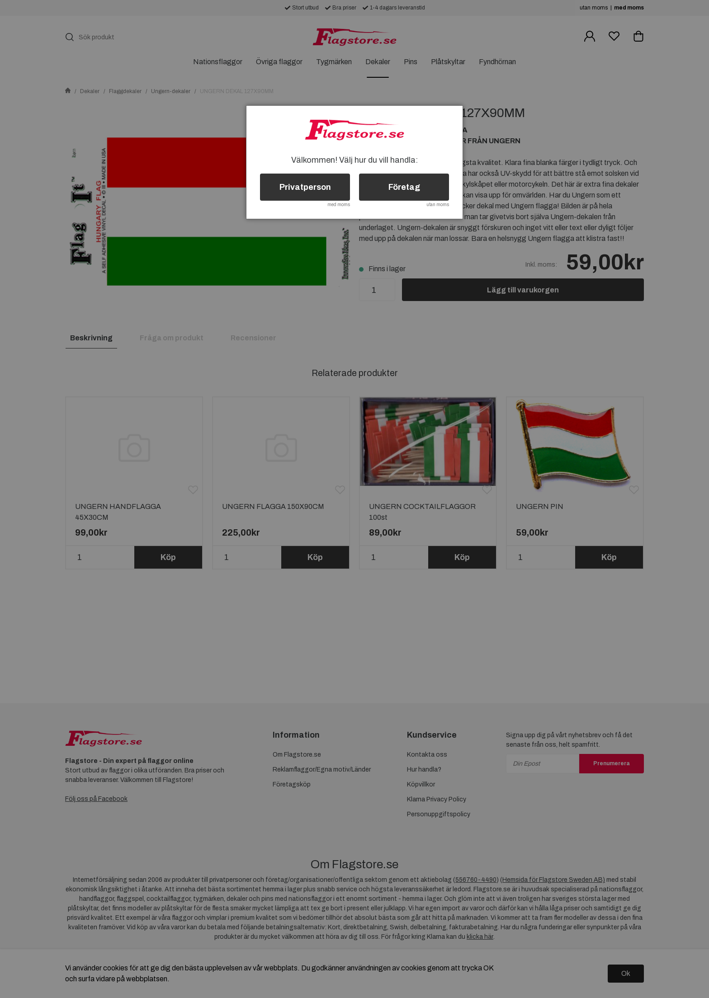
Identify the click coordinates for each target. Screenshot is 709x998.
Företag (404, 187)
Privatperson (305, 187)
